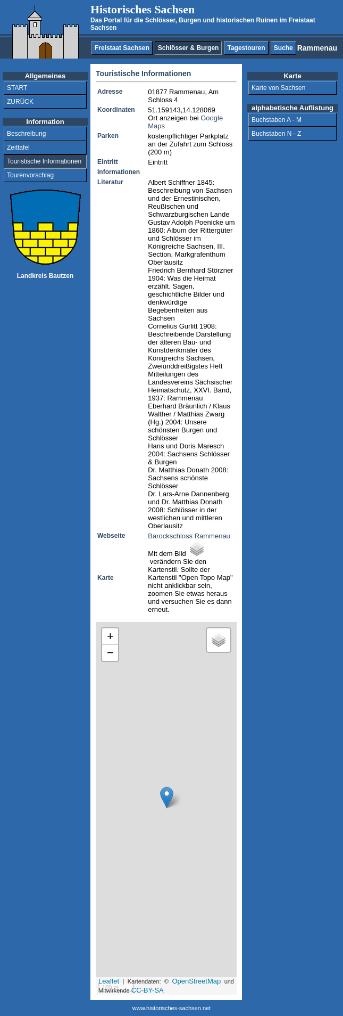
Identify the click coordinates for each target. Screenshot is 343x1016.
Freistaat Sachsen (122, 48)
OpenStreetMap (196, 981)
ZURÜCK (20, 101)
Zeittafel (18, 147)
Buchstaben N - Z (276, 133)
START (17, 88)
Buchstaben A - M (277, 120)
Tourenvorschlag (30, 175)
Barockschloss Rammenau (189, 536)
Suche (283, 48)
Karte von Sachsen (278, 88)
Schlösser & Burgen (188, 48)
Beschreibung (26, 133)
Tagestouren (246, 48)
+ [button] (110, 636)
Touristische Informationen (44, 161)
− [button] (110, 652)
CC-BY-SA (147, 990)
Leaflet (108, 981)
